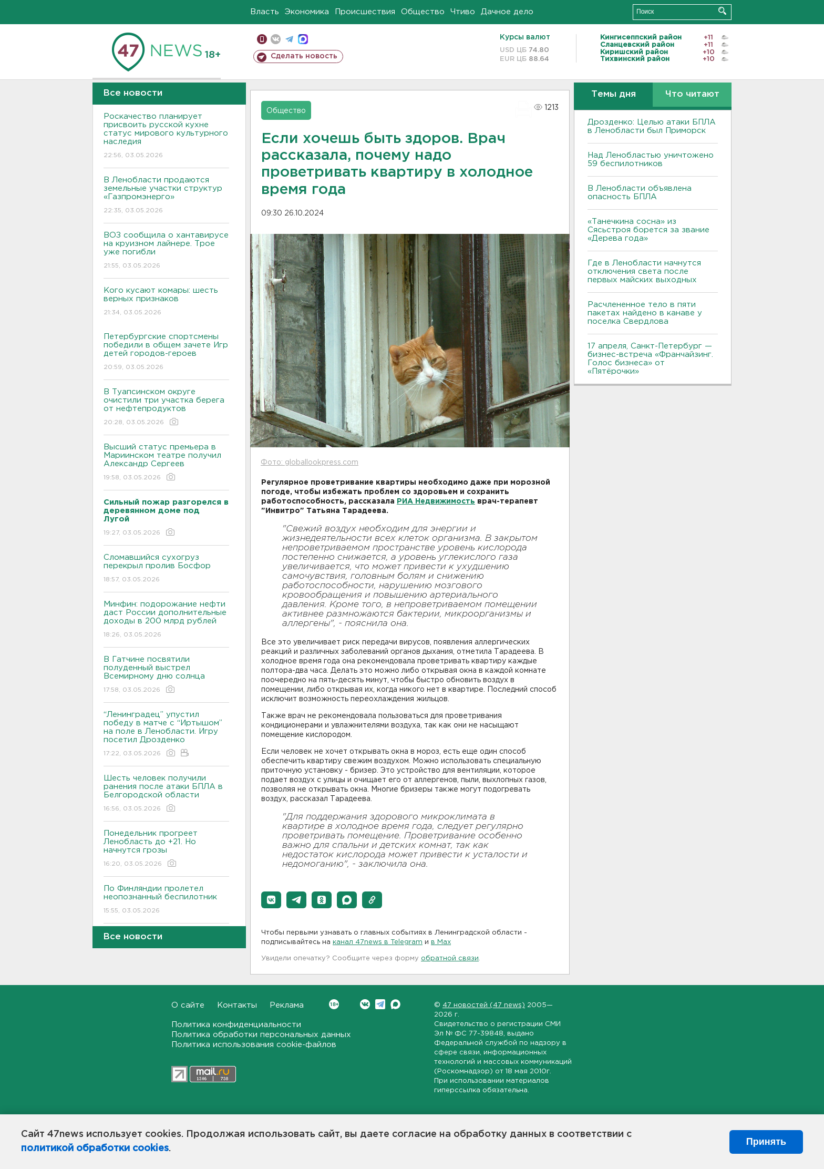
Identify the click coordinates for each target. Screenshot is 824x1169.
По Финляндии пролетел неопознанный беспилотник (166, 900)
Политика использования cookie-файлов (253, 1044)
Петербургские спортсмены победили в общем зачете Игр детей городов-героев (166, 352)
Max (395, 1004)
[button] (271, 899)
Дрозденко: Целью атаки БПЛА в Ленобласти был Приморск (652, 126)
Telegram (380, 1004)
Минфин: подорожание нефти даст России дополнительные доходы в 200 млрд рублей (166, 620)
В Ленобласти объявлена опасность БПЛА (640, 192)
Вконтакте (334, 1004)
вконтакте (276, 39)
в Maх (441, 942)
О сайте (187, 1005)
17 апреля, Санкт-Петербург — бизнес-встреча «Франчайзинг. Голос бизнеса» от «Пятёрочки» (650, 359)
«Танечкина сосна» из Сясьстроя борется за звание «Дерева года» (648, 230)
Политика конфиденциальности (236, 1024)
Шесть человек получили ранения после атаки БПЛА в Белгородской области (166, 794)
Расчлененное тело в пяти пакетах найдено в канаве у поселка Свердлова (645, 313)
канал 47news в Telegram (378, 942)
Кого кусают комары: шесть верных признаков (166, 302)
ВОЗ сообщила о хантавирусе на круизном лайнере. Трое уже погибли (166, 251)
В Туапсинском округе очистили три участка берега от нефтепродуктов (166, 407)
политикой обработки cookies (95, 1148)
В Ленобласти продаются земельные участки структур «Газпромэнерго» (166, 196)
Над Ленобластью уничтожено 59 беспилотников (651, 159)
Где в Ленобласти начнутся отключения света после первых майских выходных (644, 271)
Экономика (307, 11)
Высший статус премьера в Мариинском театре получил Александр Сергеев (166, 463)
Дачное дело (507, 11)
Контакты (237, 1005)
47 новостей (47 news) (483, 1005)
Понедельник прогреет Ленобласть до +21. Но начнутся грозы (166, 849)
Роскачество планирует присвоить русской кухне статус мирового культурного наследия (166, 136)
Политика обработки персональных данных (261, 1034)
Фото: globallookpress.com (309, 462)
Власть (264, 11)
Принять (766, 1141)
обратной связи (450, 958)
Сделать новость (304, 56)
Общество (423, 11)
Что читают (692, 94)
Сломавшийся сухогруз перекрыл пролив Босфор (166, 569)
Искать (722, 11)
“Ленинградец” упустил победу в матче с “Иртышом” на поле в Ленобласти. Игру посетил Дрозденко (166, 734)
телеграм (289, 39)
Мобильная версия (262, 39)
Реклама (287, 1005)
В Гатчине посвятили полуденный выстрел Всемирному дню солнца (166, 675)
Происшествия (365, 11)
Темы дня (613, 94)
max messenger (303, 39)
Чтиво (462, 11)
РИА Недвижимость (436, 501)
